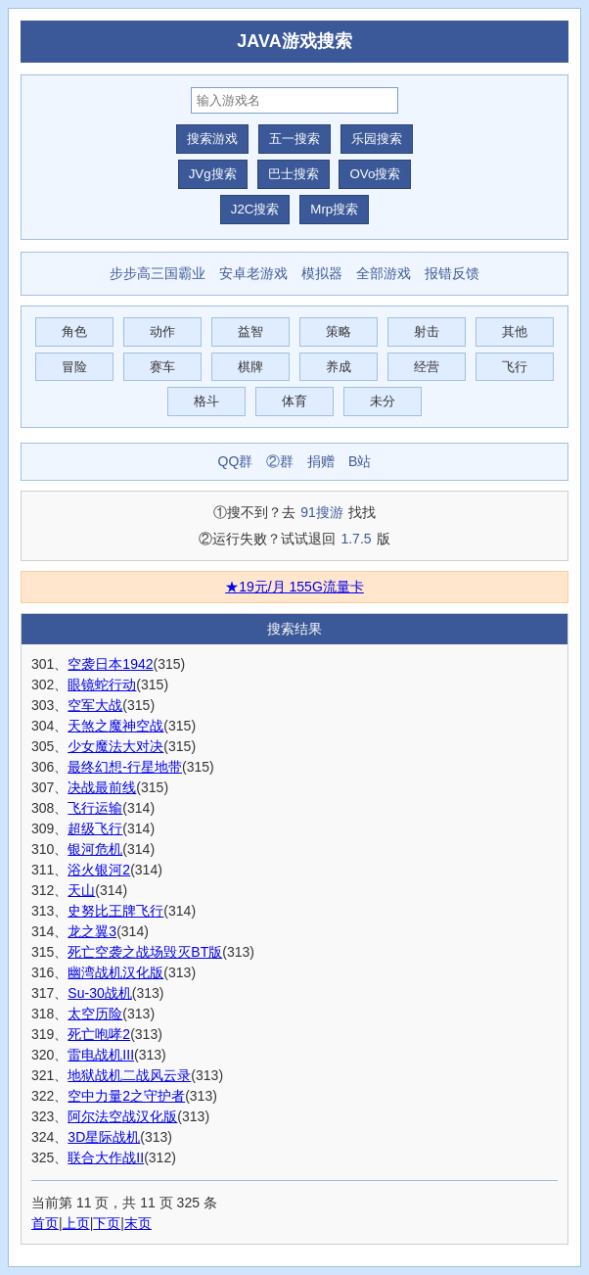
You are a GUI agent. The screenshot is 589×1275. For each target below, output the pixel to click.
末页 (138, 1223)
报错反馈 (452, 273)
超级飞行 (95, 828)
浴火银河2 (99, 869)
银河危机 (95, 849)
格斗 (206, 401)
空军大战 (95, 705)
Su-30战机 (99, 993)
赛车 (162, 366)
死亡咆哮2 (99, 1034)
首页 (45, 1223)
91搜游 (321, 512)
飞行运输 (95, 808)
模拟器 (321, 273)
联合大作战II (106, 1157)
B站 (359, 461)
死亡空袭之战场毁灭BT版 (145, 952)
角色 (74, 331)
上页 (76, 1223)
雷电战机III (101, 1054)
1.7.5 (355, 538)
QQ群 (235, 461)
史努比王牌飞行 (115, 911)
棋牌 (250, 366)
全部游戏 (383, 273)
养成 (338, 366)
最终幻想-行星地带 (125, 767)
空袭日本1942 (110, 664)
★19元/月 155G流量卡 (294, 586)
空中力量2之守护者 (126, 1096)
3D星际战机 (104, 1137)
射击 (426, 331)
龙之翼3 (92, 931)
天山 (81, 890)
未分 (382, 401)
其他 (514, 331)
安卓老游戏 (253, 273)
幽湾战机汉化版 (115, 972)
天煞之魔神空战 (115, 725)
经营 (426, 366)
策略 (338, 331)
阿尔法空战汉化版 (122, 1116)
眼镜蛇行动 (102, 684)
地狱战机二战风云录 (129, 1075)
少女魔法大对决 (115, 746)
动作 (162, 331)
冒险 (74, 366)
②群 (280, 461)
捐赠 (321, 461)
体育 (294, 401)
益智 (250, 331)
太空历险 (95, 1013)
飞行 (514, 366)
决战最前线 (102, 787)
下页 (106, 1223)
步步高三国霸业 (157, 273)
